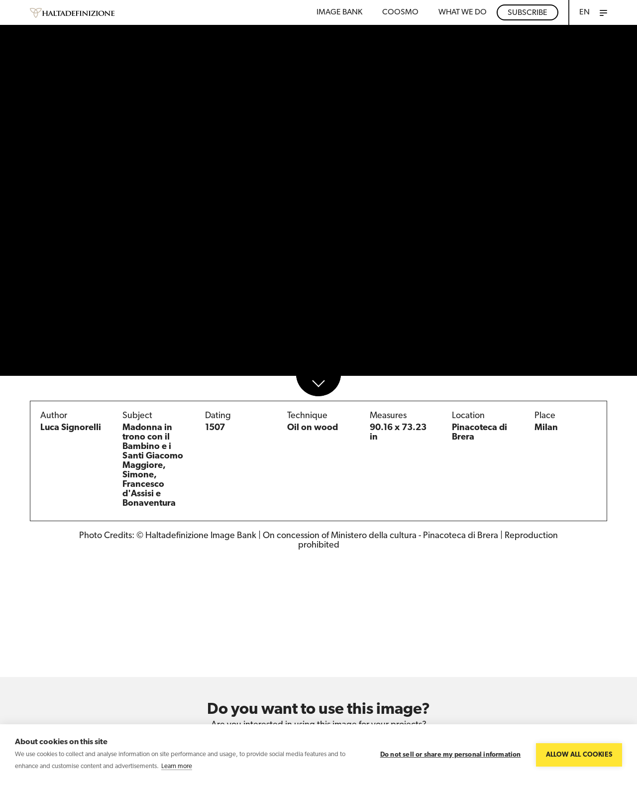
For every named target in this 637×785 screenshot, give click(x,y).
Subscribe (527, 13)
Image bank (339, 12)
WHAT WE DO (462, 12)
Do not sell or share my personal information (450, 755)
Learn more (176, 766)
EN (584, 12)
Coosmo (400, 12)
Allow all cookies (579, 755)
